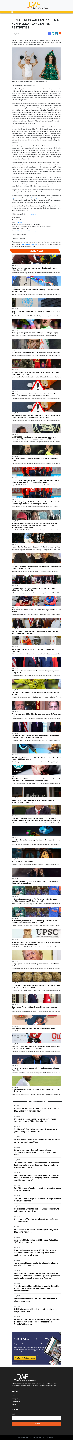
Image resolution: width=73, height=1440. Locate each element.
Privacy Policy (16, 1399)
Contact (14, 1405)
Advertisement (16, 1402)
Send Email (19, 222)
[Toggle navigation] (12, 12)
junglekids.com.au (17, 198)
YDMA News (33, 214)
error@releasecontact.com (30, 244)
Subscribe (36, 1424)
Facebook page (35, 198)
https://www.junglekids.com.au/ (27, 231)
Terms (14, 1396)
